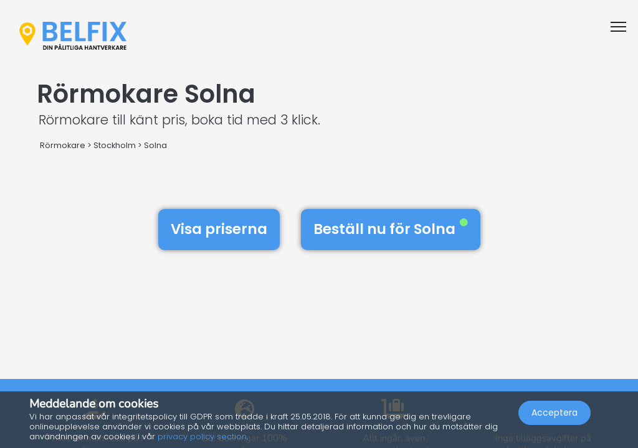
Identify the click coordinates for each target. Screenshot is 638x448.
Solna (155, 145)
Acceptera (554, 414)
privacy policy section (202, 436)
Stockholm (114, 145)
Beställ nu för (390, 229)
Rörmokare (62, 145)
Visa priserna (219, 229)
